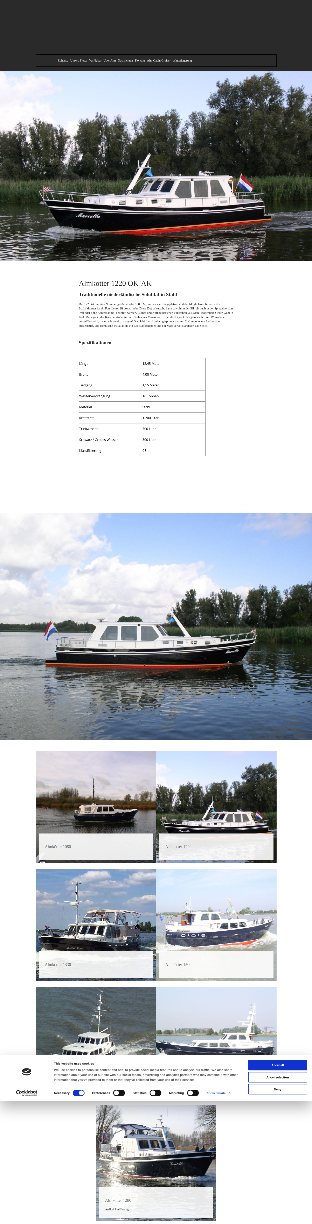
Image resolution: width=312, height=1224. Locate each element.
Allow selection (277, 873)
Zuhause (63, 60)
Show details (216, 888)
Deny (278, 885)
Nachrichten (125, 60)
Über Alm (110, 60)
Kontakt (140, 60)
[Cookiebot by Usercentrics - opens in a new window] (27, 889)
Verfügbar (95, 60)
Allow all (277, 860)
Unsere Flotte (78, 60)
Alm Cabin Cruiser (159, 60)
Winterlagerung (182, 60)
